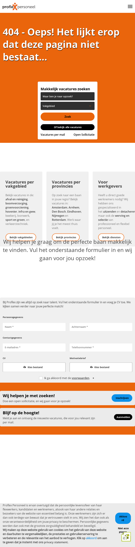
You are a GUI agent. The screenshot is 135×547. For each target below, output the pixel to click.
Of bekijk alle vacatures (68, 127)
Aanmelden (123, 417)
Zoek (68, 117)
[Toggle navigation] (130, 6)
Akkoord (123, 517)
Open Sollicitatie (84, 134)
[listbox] (68, 106)
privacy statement (56, 542)
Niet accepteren (123, 529)
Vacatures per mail (53, 134)
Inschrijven (122, 398)
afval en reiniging (16, 225)
